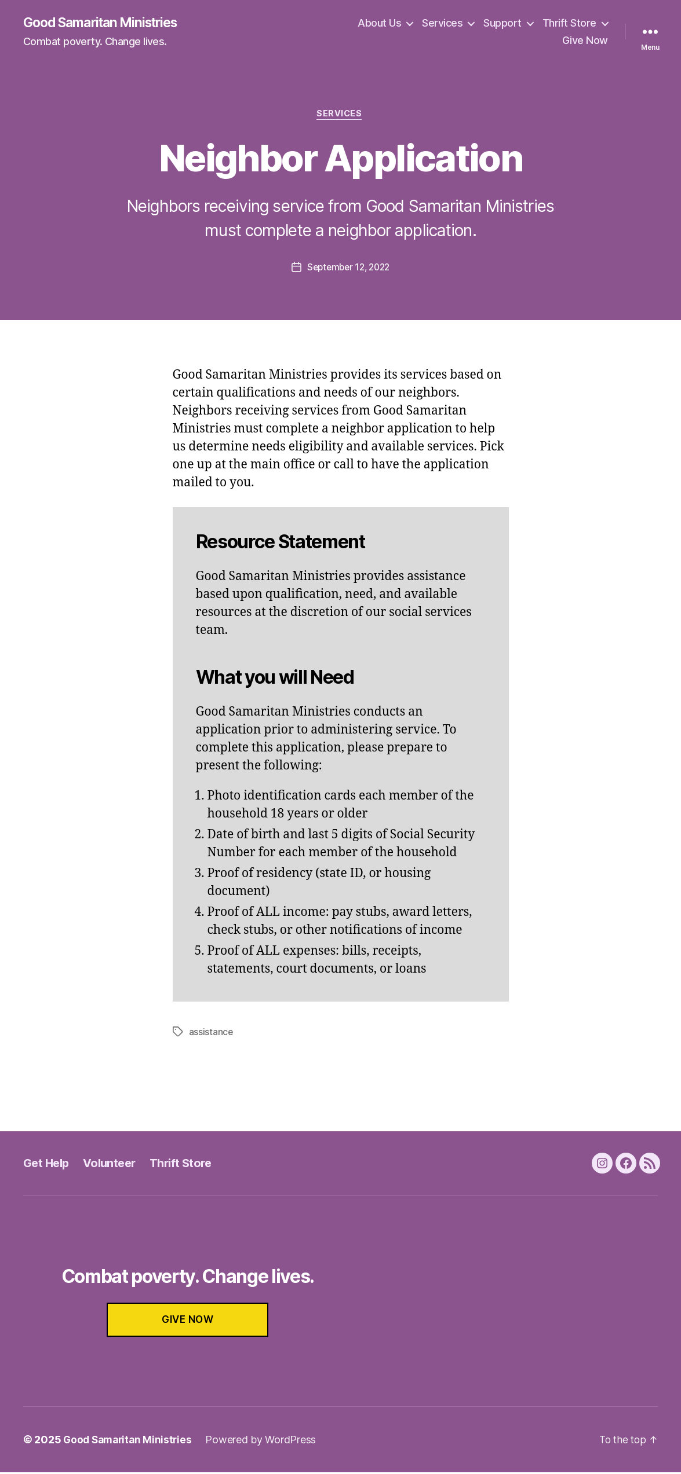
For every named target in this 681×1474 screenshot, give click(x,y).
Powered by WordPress (265, 1441)
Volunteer (114, 1164)
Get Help (47, 1164)
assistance (211, 1033)
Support (502, 23)
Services (442, 23)
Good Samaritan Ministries (106, 23)
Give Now (585, 41)
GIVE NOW (188, 1321)
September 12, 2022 (348, 269)
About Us (379, 23)
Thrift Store (569, 23)
